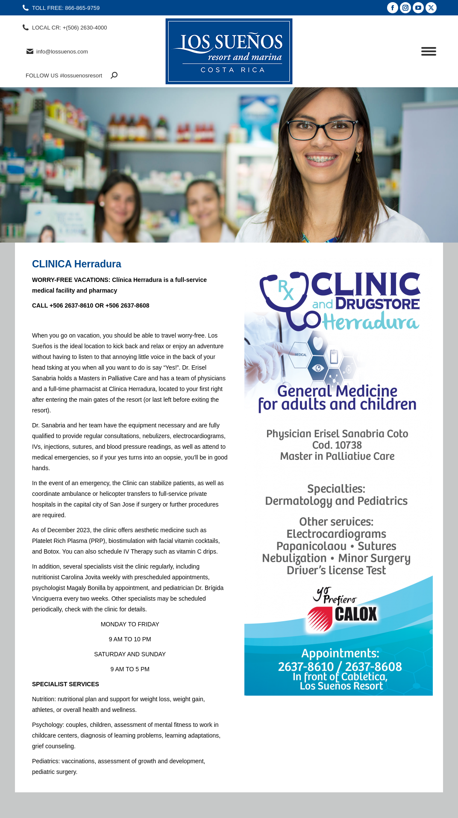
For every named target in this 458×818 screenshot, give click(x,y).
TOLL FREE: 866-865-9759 (60, 8)
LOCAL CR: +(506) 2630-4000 (64, 27)
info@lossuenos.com (57, 51)
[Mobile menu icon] (429, 51)
